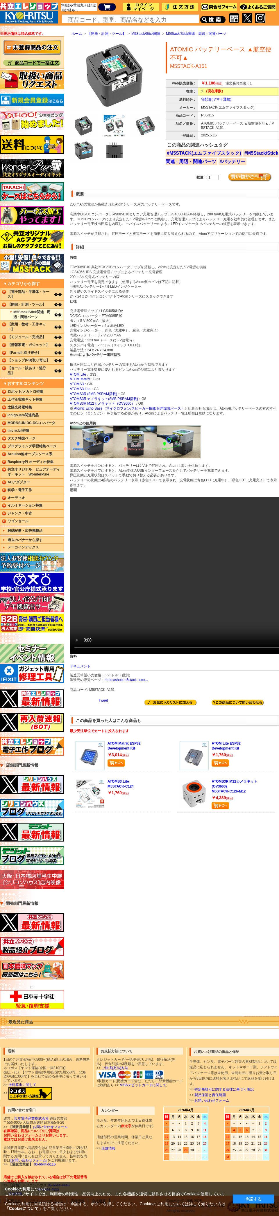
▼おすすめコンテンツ (23, 383)
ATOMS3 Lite (80, 389)
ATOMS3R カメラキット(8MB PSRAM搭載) (104, 399)
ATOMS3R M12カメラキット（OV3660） (102, 403)
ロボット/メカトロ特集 (25, 392)
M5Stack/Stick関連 (145, 34)
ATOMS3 (77, 384)
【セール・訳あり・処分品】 (27, 370)
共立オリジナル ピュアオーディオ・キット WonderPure (34, 471)
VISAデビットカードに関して (143, 1085)
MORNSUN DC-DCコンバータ (31, 423)
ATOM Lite (78, 374)
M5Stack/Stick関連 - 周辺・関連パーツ (196, 34)
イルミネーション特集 (25, 505)
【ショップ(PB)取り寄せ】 (29, 360)
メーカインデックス (23, 547)
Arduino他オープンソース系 (30, 454)
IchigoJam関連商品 (23, 415)
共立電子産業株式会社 (31, 1118)
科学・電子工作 (20, 490)
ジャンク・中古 (20, 513)
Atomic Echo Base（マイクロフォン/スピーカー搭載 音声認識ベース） (129, 408)
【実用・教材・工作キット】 (27, 326)
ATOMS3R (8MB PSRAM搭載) (93, 394)
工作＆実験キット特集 (25, 399)
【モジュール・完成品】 (27, 337)
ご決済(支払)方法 (114, 1068)
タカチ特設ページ (21, 438)
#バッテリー (233, 161)
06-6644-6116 (44, 1164)
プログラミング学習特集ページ (32, 446)
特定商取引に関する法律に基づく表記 (224, 1089)
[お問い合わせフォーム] (28, 1160)
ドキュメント (80, 666)
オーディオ (16, 498)
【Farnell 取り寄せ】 (24, 353)
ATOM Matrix (80, 379)
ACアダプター (19, 482)
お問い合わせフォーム (211, 1100)
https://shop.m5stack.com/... (126, 680)
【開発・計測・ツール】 (106, 34)
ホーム (76, 34)
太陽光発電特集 (20, 407)
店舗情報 (108, 1148)
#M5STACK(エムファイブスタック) (204, 153)
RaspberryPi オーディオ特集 (30, 462)
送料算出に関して (22, 1085)
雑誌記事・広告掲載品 (25, 531)
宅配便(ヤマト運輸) (216, 99)
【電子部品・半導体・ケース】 (28, 294)
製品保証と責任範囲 (210, 1095)
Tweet (103, 700)
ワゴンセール (18, 521)
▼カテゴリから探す (21, 283)
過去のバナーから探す (25, 540)
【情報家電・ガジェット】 (28, 345)
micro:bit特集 (18, 430)
